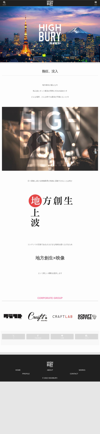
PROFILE (26, 374)
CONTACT (74, 374)
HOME (18, 370)
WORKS (82, 370)
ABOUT (50, 370)
